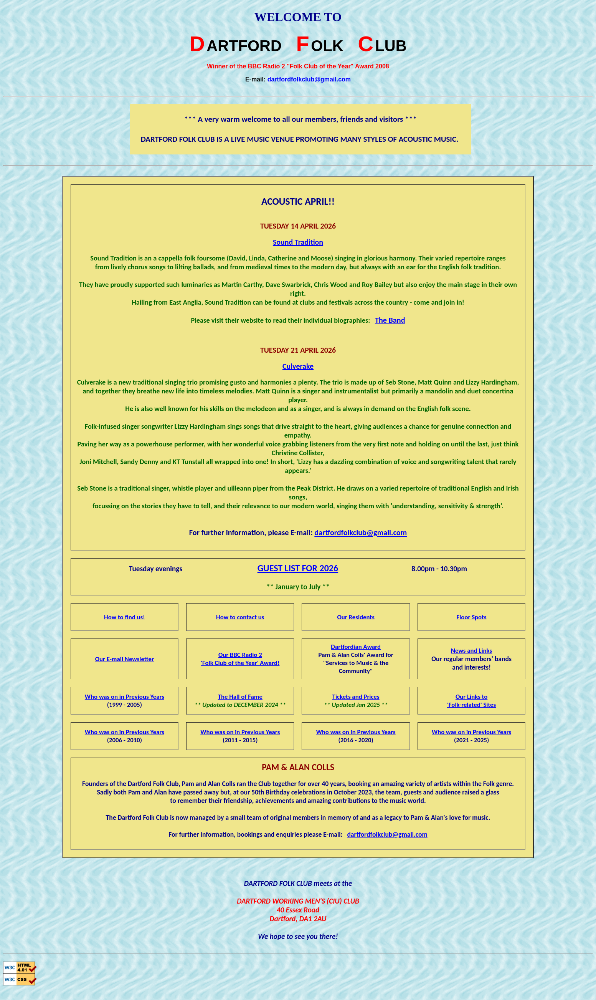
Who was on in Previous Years (124, 697)
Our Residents (355, 617)
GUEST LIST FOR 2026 (298, 568)
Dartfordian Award (356, 647)
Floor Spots (472, 617)
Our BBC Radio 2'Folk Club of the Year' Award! (240, 659)
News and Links (471, 651)
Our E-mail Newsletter (124, 659)
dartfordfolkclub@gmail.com (309, 79)
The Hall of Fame (240, 697)
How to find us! (124, 617)
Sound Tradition (298, 242)
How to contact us (240, 617)
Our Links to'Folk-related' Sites (471, 701)
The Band (390, 320)
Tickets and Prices (356, 697)
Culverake (298, 366)
